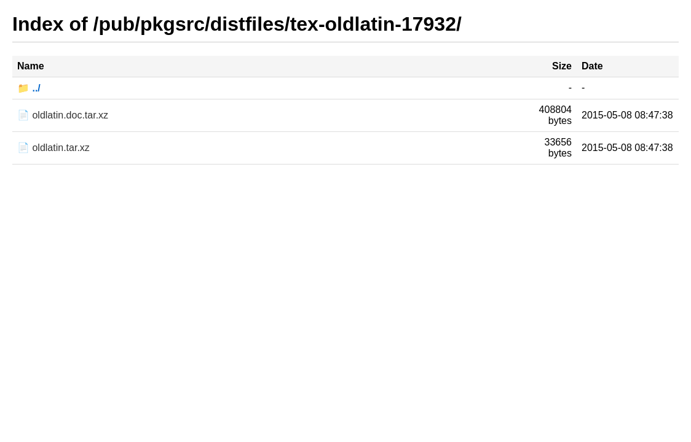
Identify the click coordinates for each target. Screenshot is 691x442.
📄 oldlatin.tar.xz (53, 147)
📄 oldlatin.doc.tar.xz (62, 115)
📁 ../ (29, 88)
